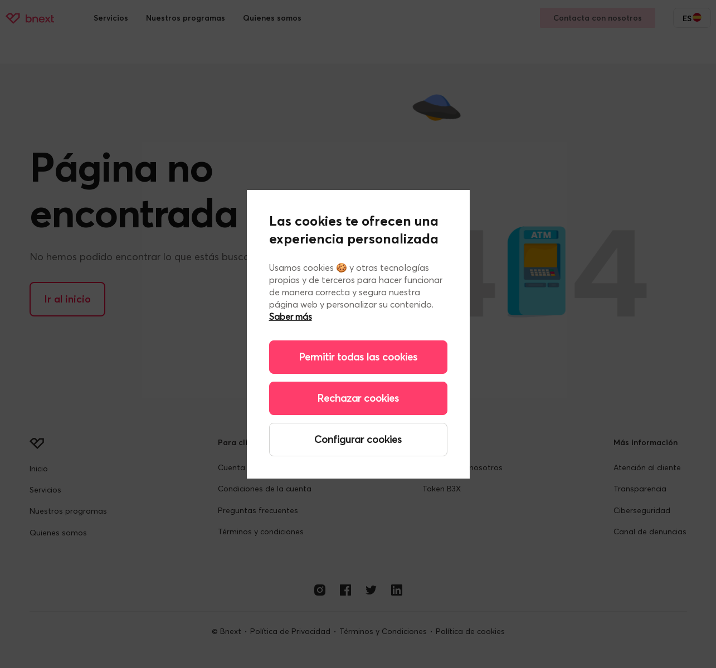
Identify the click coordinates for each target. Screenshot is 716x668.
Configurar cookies (358, 439)
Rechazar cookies (358, 398)
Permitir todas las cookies (358, 356)
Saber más (290, 316)
